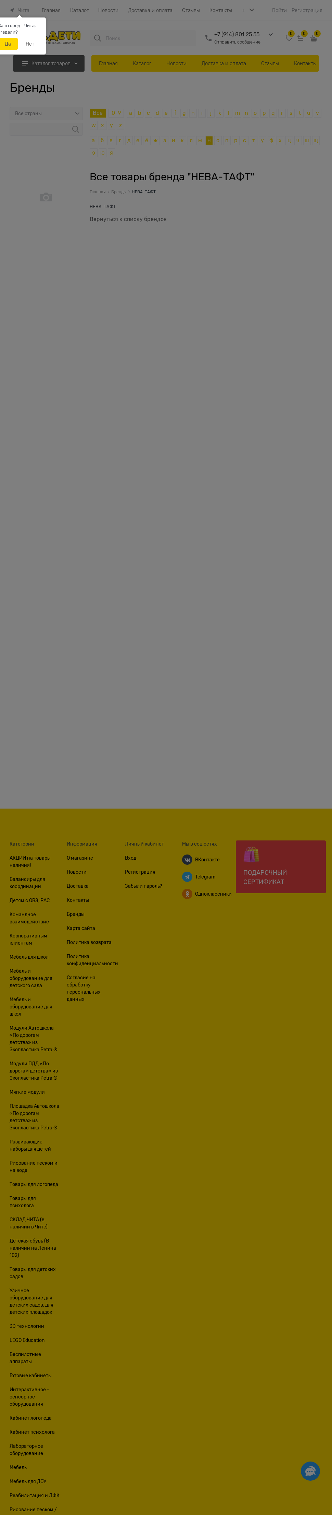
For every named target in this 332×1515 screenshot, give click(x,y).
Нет (30, 44)
